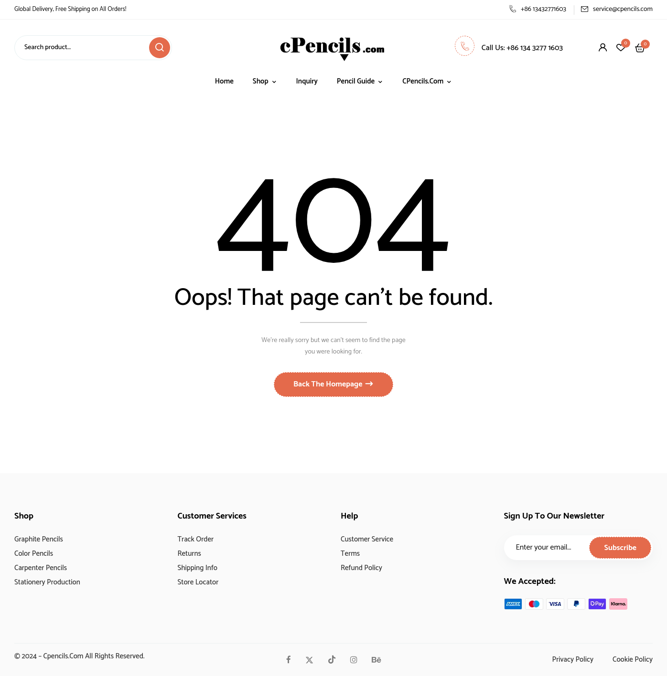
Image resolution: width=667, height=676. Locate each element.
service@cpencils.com (617, 9)
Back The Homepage (328, 384)
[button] (640, 48)
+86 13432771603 (537, 9)
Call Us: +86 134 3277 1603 (509, 48)
